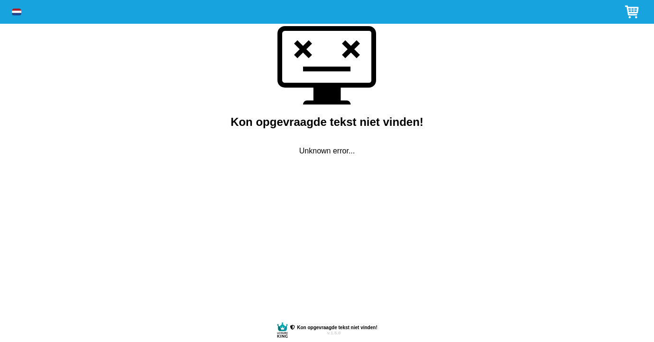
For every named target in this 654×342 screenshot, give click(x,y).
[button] (16, 12)
